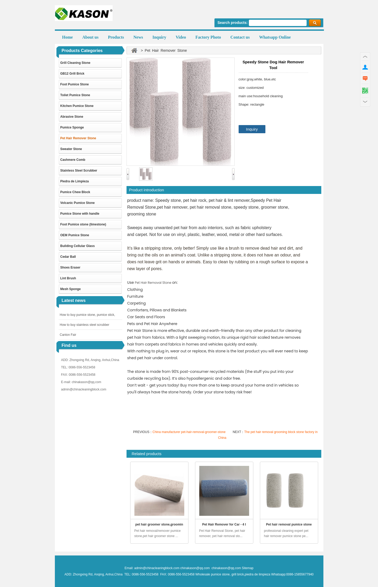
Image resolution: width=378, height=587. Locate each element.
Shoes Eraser (70, 267)
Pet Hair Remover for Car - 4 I (224, 524)
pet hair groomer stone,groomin (159, 524)
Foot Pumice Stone (74, 84)
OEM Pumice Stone (74, 235)
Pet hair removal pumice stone (289, 524)
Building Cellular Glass (77, 246)
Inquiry (252, 129)
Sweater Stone (71, 149)
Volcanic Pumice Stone (77, 203)
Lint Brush (68, 278)
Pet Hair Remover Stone (78, 138)
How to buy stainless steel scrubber (84, 325)
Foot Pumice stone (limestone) (83, 224)
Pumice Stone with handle (79, 213)
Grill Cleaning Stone (75, 63)
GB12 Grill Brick (72, 73)
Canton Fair (68, 335)
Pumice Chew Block (75, 192)
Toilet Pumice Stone (75, 95)
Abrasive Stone (71, 117)
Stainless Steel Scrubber (78, 170)
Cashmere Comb (72, 160)
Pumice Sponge (72, 127)
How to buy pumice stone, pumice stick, (87, 315)
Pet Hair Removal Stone (153, 282)
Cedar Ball (68, 257)
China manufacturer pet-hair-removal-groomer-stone (189, 432)
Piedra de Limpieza (74, 181)
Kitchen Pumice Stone (77, 106)
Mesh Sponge (70, 289)
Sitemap (247, 568)
